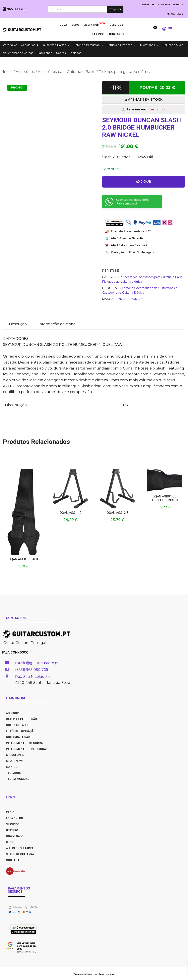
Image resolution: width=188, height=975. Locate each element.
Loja (63, 25)
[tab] (18, 324)
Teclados (75, 52)
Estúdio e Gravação (119, 44)
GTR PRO (98, 34)
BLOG (9, 842)
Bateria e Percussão (87, 44)
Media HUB (94, 24)
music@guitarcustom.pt (37, 663)
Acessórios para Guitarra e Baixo (66, 72)
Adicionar (143, 181)
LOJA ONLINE (15, 818)
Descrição (18, 324)
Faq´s (155, 4)
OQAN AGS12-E (117, 513)
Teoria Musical (17, 778)
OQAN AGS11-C (71, 513)
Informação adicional (58, 324)
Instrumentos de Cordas (17, 52)
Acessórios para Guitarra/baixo (156, 288)
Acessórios (28, 44)
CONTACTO (14, 860)
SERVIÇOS (13, 824)
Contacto (117, 34)
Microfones (147, 44)
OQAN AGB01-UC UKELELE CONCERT (164, 498)
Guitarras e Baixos (54, 44)
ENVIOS (165, 4)
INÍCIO (10, 812)
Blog (75, 25)
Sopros (61, 52)
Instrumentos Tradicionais (27, 749)
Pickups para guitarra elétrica (125, 72)
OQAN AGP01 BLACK (23, 559)
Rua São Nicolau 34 (32, 676)
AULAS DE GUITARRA (19, 848)
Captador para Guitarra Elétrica (123, 292)
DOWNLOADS (15, 836)
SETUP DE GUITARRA (20, 854)
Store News (9, 44)
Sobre (145, 4)
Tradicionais (44, 52)
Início (8, 72)
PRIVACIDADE (174, 13)
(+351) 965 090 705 (31, 669)
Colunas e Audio (172, 44)
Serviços (116, 25)
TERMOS (178, 4)
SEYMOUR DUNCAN (129, 299)
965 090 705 (16, 9)
